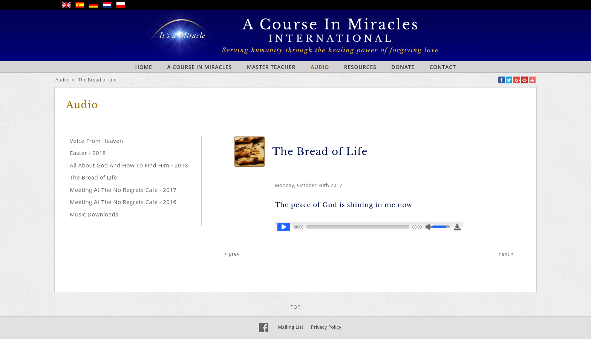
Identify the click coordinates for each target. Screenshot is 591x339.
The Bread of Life (97, 80)
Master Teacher (271, 67)
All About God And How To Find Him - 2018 (129, 165)
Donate (402, 67)
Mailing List (290, 327)
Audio (320, 67)
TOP (295, 307)
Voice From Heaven (96, 140)
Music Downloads (94, 214)
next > (506, 253)
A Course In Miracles (199, 67)
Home (143, 67)
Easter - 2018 (88, 152)
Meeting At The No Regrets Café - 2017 (123, 189)
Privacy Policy (326, 327)
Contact (443, 67)
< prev (231, 253)
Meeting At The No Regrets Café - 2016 (123, 202)
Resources (360, 67)
